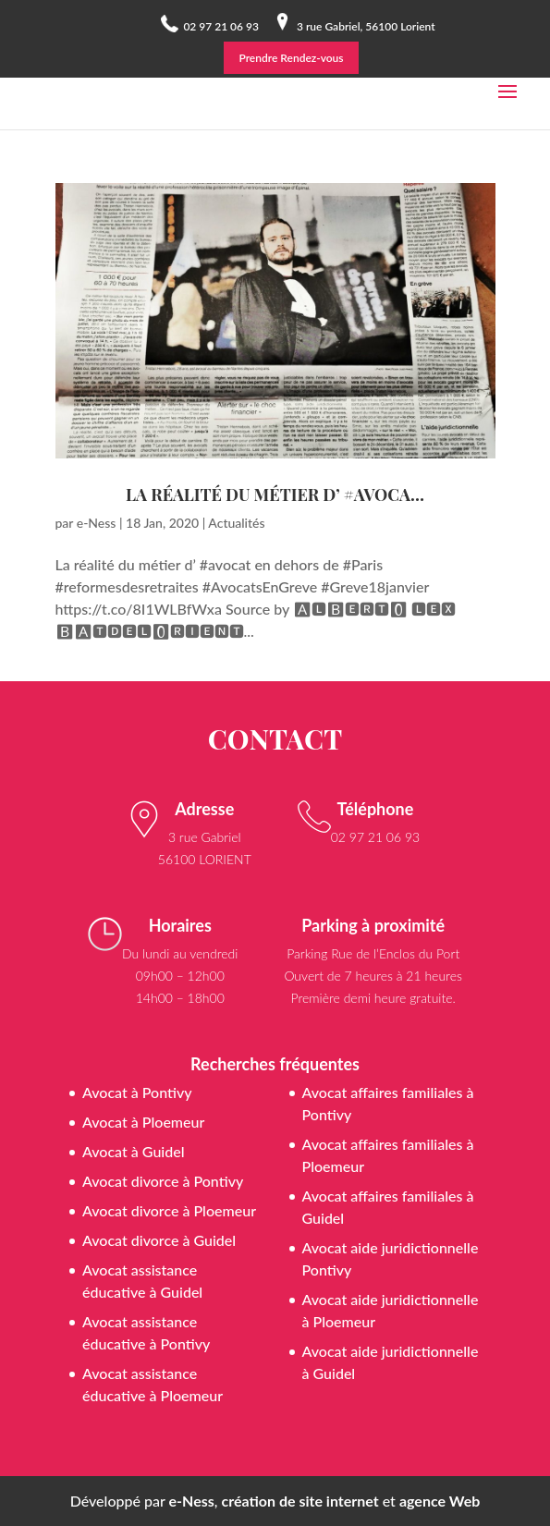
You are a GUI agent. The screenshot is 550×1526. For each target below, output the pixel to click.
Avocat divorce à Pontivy (162, 1181)
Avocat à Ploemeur (143, 1121)
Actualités (236, 523)
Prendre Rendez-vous (290, 58)
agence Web (439, 1500)
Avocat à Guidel (133, 1151)
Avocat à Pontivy (137, 1092)
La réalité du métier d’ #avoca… (275, 494)
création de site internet (300, 1500)
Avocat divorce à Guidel (159, 1240)
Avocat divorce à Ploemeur (169, 1210)
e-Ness (96, 523)
